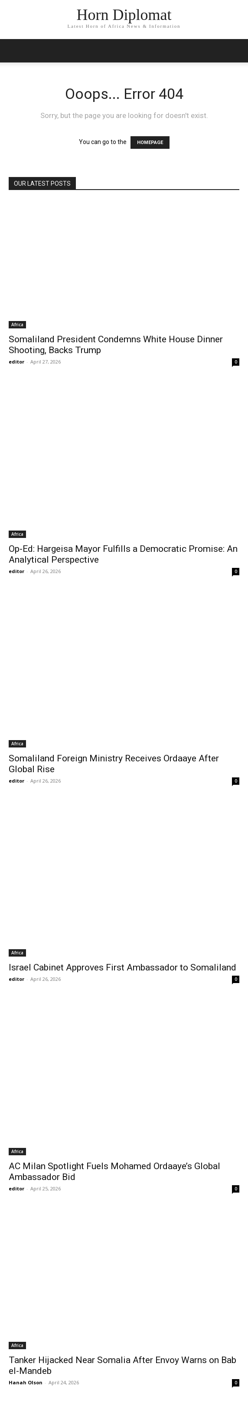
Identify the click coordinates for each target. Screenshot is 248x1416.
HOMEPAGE (150, 142)
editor (16, 361)
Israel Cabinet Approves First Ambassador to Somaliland (122, 967)
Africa (17, 324)
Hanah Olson (25, 1382)
